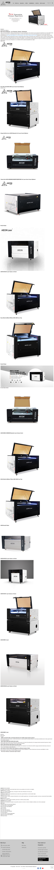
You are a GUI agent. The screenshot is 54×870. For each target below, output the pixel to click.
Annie (5, 790)
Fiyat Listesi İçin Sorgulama (42, 859)
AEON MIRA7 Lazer (5, 732)
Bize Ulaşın (42, 3)
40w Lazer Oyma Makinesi (11, 35)
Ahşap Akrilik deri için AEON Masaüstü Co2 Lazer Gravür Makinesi (14, 133)
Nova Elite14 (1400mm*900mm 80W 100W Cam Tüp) (11, 317)
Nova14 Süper (3, 225)
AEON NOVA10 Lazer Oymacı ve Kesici (9, 271)
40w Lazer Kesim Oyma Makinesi (6, 811)
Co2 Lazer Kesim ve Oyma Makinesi (7, 805)
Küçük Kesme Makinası (5, 30)
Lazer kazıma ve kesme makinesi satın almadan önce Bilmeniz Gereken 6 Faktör (15, 748)
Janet (5, 788)
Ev (13, 3)
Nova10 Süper (3, 364)
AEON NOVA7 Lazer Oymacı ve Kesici (8, 593)
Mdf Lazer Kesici (3, 808)
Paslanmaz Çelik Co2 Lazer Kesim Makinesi (8, 804)
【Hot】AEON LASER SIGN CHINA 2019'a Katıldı (9, 741)
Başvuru (22, 3)
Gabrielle (6, 800)
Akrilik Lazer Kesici (4, 815)
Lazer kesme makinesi (27, 35)
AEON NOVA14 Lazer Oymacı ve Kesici (9, 558)
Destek (37, 3)
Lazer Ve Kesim (34, 35)
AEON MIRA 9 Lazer (5, 639)
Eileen (5, 798)
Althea (5, 792)
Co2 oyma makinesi (4, 812)
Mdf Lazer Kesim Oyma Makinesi (6, 806)
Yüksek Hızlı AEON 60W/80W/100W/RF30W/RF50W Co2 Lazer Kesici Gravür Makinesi (18, 179)
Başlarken (2, 29)
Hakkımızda (31, 3)
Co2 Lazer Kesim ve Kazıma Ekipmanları (8, 813)
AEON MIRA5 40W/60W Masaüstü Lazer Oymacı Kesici (12, 433)
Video (26, 3)
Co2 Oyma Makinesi (19, 35)
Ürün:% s (17, 3)
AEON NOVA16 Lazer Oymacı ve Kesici (9, 686)
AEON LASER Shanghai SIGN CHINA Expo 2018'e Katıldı (11, 744)
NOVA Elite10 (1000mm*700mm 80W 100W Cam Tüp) (11, 479)
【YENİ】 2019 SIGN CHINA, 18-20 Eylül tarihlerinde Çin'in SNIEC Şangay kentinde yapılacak (17, 737)
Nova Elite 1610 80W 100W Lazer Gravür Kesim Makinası (12, 86)
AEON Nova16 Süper (5, 525)
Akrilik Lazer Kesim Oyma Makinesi (7, 814)
